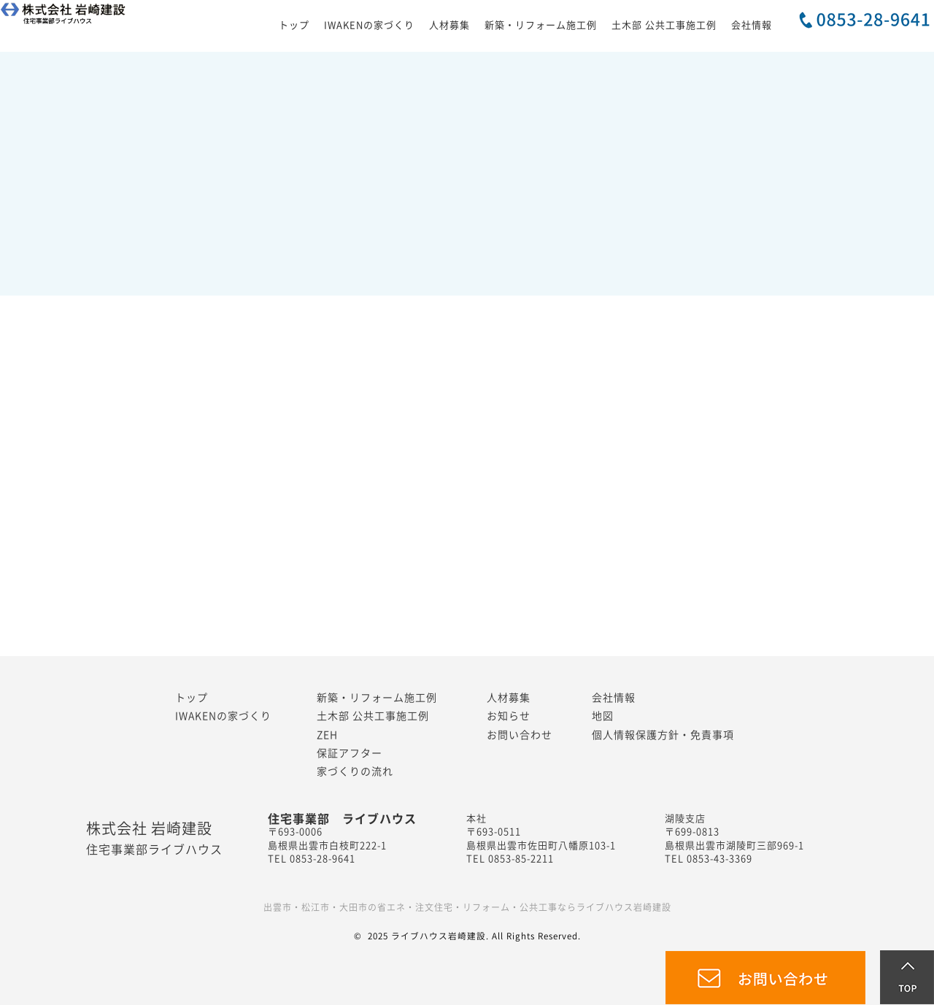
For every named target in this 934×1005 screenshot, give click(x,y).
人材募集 (449, 25)
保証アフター (349, 753)
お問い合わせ (519, 735)
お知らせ (508, 716)
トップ (294, 25)
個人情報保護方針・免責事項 (663, 735)
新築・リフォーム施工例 (541, 25)
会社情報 (751, 25)
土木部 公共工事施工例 (664, 25)
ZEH (327, 735)
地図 (603, 716)
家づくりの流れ (355, 771)
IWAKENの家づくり (369, 25)
